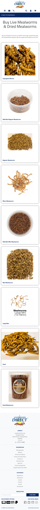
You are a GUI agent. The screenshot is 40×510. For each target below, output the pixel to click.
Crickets (20, 482)
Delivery (20, 452)
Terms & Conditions (20, 454)
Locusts (20, 480)
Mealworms (20, 475)
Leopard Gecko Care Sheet (20, 467)
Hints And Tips (20, 461)
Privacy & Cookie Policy (20, 457)
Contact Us (20, 459)
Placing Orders (20, 450)
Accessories (20, 486)
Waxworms (20, 478)
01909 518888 (20, 442)
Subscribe (33, 495)
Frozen (20, 484)
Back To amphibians (8, 15)
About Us (20, 463)
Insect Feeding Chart (20, 465)
